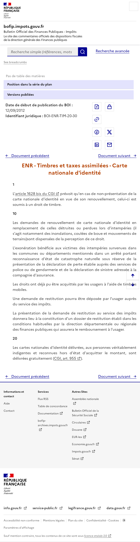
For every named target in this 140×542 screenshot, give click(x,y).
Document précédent (29, 155)
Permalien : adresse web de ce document (96, 119)
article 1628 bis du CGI (35, 193)
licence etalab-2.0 (95, 536)
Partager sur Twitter (109, 132)
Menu (133, 6)
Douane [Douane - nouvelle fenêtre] (77, 430)
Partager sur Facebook (96, 132)
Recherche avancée (112, 51)
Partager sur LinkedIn (96, 144)
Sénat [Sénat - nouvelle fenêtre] (75, 459)
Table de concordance (52, 406)
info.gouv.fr (13, 508)
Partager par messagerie (109, 144)
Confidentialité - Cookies (103, 520)
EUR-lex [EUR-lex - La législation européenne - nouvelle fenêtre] (77, 437)
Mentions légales (54, 520)
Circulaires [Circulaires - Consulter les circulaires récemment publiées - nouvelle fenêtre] (79, 423)
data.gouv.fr (116, 508)
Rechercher (82, 51)
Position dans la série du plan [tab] (29, 84)
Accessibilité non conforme (22, 520)
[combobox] (42, 51)
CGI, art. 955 (65, 358)
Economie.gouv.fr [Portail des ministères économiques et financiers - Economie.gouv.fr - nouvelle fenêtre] (83, 444)
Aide (7, 404)
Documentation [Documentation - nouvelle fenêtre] (48, 413)
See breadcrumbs (15, 62)
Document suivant (114, 155)
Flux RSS (43, 399)
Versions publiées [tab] (20, 94)
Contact (9, 411)
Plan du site (75, 520)
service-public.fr (45, 508)
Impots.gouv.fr (81, 451)
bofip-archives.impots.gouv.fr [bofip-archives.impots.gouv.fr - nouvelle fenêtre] (53, 423)
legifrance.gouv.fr (82, 508)
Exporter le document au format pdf (96, 106)
